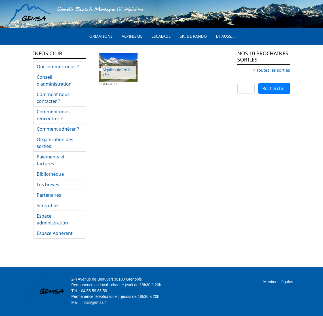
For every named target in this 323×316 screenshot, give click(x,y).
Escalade (161, 36)
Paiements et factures (51, 160)
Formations (100, 36)
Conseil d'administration (54, 80)
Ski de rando (193, 36)
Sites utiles (48, 205)
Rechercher (274, 88)
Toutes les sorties (273, 70)
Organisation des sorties (55, 142)
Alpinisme (132, 36)
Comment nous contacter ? (53, 97)
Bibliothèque (50, 174)
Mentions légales (278, 281)
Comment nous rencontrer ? (53, 115)
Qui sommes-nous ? (58, 66)
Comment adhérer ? (58, 129)
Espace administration (52, 219)
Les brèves (48, 184)
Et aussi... (226, 36)
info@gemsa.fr (94, 302)
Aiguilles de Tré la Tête (116, 72)
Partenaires (49, 195)
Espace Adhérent (55, 233)
